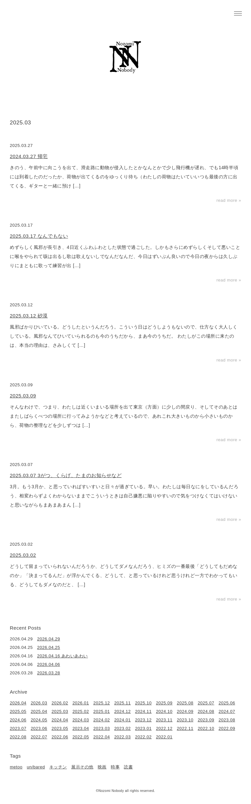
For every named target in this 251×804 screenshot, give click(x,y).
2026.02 (60, 702)
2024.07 (227, 711)
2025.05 (18, 711)
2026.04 (18, 702)
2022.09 (227, 728)
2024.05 (39, 719)
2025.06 (227, 702)
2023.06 (39, 728)
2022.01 (164, 736)
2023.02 (122, 728)
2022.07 (39, 736)
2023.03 (101, 728)
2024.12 (122, 711)
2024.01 (122, 719)
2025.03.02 (23, 555)
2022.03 (122, 736)
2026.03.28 (48, 672)
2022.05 (81, 736)
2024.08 (206, 711)
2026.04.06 (48, 664)
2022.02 (143, 736)
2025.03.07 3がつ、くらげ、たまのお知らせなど (66, 475)
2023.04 (81, 728)
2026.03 (39, 702)
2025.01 (101, 711)
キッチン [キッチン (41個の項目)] (58, 766)
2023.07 (18, 728)
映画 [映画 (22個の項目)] (102, 766)
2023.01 (143, 728)
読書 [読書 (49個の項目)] (128, 766)
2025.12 (101, 702)
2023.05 (60, 728)
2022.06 (60, 736)
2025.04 (39, 711)
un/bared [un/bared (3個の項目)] (36, 766)
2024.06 (18, 719)
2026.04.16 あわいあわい (62, 655)
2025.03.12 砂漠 (29, 315)
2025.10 (143, 702)
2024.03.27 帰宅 (29, 156)
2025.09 (164, 702)
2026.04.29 (48, 638)
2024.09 (185, 711)
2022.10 (206, 728)
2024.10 (164, 711)
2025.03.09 (23, 395)
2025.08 (185, 702)
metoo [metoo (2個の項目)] (16, 766)
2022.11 (185, 728)
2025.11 (122, 702)
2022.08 (18, 736)
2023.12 (143, 719)
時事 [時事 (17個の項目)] (115, 766)
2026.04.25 (48, 647)
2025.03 (60, 711)
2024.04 (60, 719)
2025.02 (81, 711)
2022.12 (164, 728)
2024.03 (81, 719)
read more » (228, 200)
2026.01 (81, 702)
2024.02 (101, 719)
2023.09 (206, 719)
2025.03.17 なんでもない (39, 236)
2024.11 (143, 711)
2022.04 (101, 736)
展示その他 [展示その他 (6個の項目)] (82, 766)
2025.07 (206, 702)
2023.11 (164, 719)
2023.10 (185, 719)
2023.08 (227, 719)
